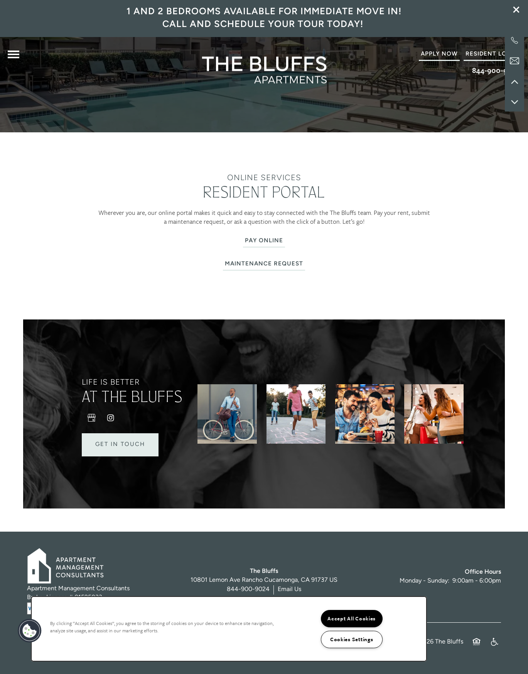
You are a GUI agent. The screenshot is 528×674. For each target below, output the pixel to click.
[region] (229, 629)
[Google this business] (91, 422)
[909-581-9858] (514, 40)
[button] (516, 10)
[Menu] (13, 54)
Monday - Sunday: (424, 586)
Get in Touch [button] (120, 450)
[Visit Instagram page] (110, 422)
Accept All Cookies (351, 618)
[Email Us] (514, 61)
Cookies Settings (351, 639)
